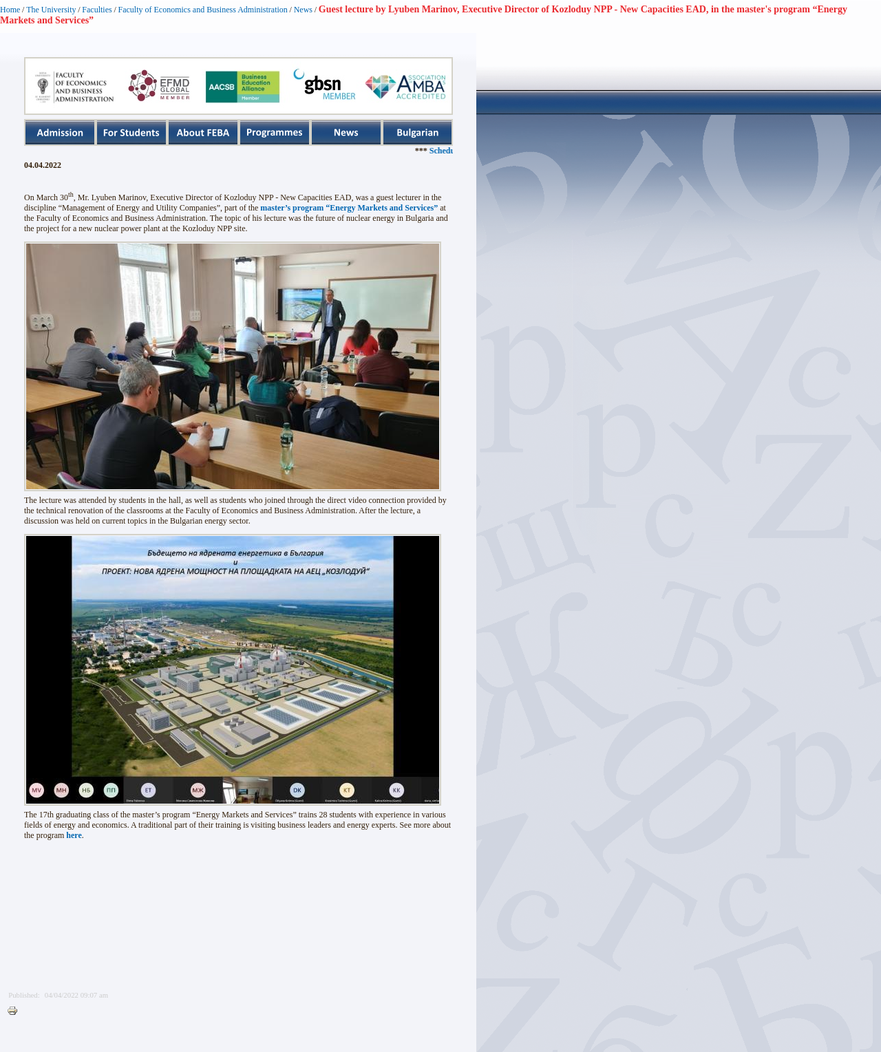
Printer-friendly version (16, 1011)
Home (10, 9)
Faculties (97, 9)
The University (51, 9)
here (73, 835)
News (303, 9)
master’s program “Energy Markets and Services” (349, 208)
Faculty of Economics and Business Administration (203, 9)
